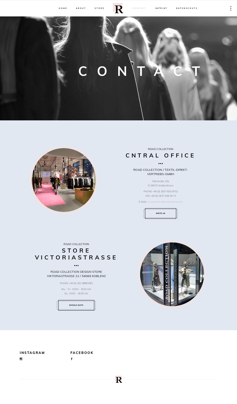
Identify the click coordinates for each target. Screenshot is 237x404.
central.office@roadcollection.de (165, 201)
